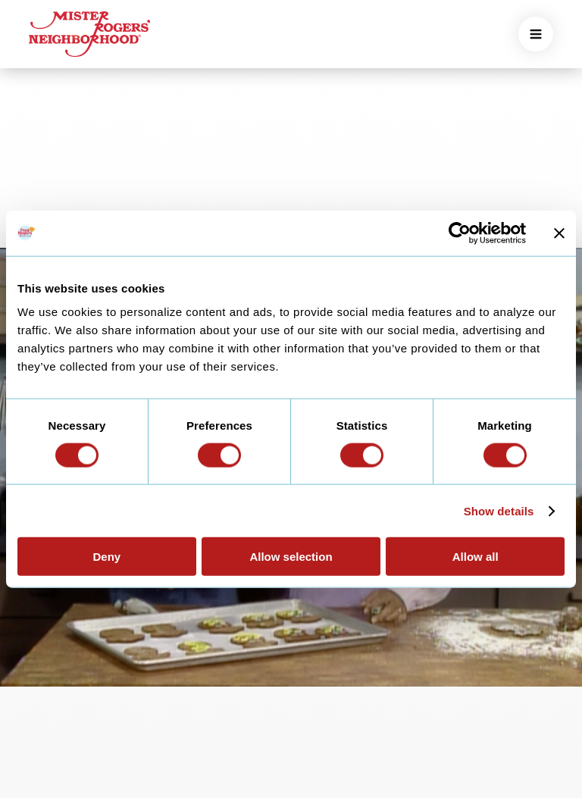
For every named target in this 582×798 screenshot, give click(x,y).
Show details (499, 510)
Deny (106, 556)
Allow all (475, 556)
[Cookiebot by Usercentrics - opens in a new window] (459, 232)
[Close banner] (559, 232)
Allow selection (290, 556)
